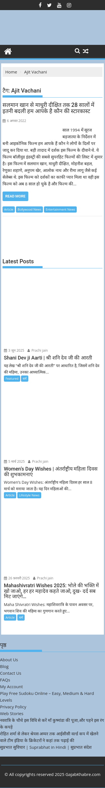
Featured (12, 378)
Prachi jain (37, 350)
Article (8, 209)
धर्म (25, 378)
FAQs (5, 680)
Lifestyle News (29, 495)
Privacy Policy (13, 706)
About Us (9, 659)
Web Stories (11, 713)
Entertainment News (60, 209)
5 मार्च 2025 (14, 461)
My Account (11, 686)
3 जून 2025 (14, 350)
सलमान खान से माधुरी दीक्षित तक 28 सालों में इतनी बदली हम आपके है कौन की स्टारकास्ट (49, 108)
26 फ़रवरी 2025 (17, 578)
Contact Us (10, 673)
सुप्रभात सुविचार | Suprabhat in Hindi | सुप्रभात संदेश (46, 747)
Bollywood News (29, 209)
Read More (15, 196)
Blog (4, 666)
